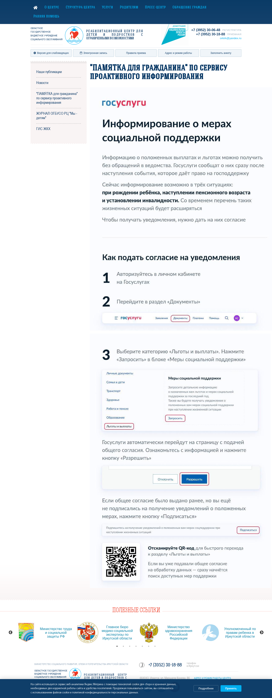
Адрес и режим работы (178, 53)
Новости (42, 82)
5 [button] (142, 646)
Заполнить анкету (220, 53)
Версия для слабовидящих (51, 53)
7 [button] (155, 646)
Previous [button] (10, 632)
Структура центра (80, 7)
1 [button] (117, 646)
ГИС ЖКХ (43, 128)
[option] (44, 632)
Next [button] (262, 632)
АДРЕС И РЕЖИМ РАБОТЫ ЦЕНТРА (212, 678)
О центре (51, 7)
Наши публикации (49, 71)
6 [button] (149, 646)
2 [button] (123, 646)
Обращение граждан (189, 7)
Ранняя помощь (46, 17)
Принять (231, 688)
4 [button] (136, 646)
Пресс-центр (155, 7)
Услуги (107, 7)
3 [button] (130, 646)
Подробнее (206, 688)
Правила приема (136, 53)
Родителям (129, 7)
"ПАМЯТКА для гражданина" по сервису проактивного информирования (57, 98)
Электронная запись (93, 53)
